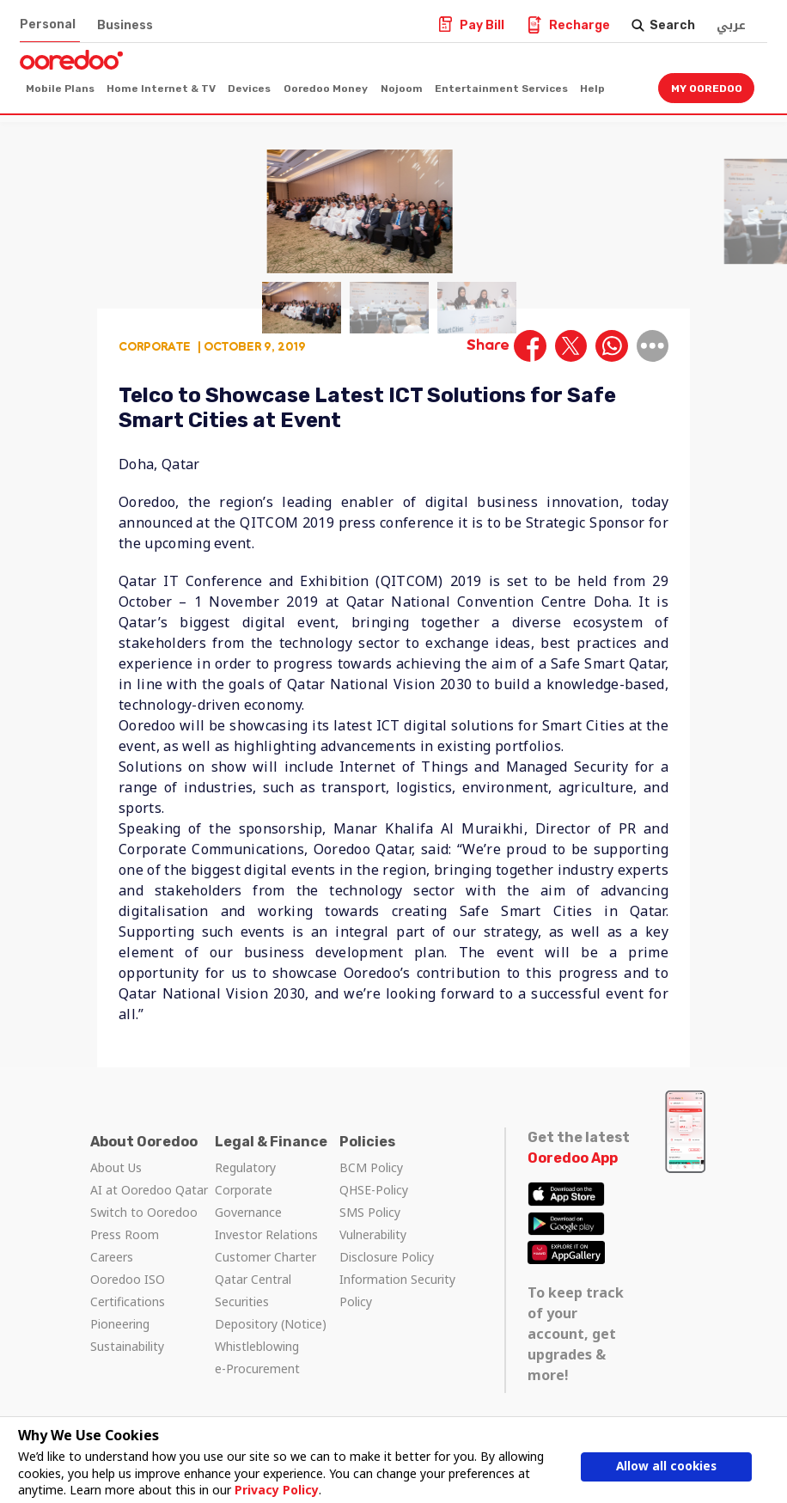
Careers (111, 1257)
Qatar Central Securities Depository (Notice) (270, 1301)
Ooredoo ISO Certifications (127, 1290)
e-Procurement (257, 1368)
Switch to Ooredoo (144, 1212)
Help (592, 88)
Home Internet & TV (161, 88)
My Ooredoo (706, 88)
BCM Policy (371, 1167)
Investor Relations (266, 1234)
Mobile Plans (60, 88)
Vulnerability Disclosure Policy (386, 1245)
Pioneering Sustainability (127, 1335)
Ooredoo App (573, 1158)
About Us (116, 1167)
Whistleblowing (257, 1346)
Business (125, 25)
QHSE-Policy (373, 1190)
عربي (731, 25)
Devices (249, 88)
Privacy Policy (276, 1490)
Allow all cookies (665, 1466)
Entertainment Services (501, 88)
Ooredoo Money (326, 88)
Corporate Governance (248, 1201)
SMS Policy (369, 1212)
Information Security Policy (397, 1290)
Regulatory (245, 1167)
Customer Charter (265, 1257)
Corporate (155, 346)
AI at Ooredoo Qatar (149, 1190)
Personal (48, 24)
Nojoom (402, 88)
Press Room (124, 1234)
